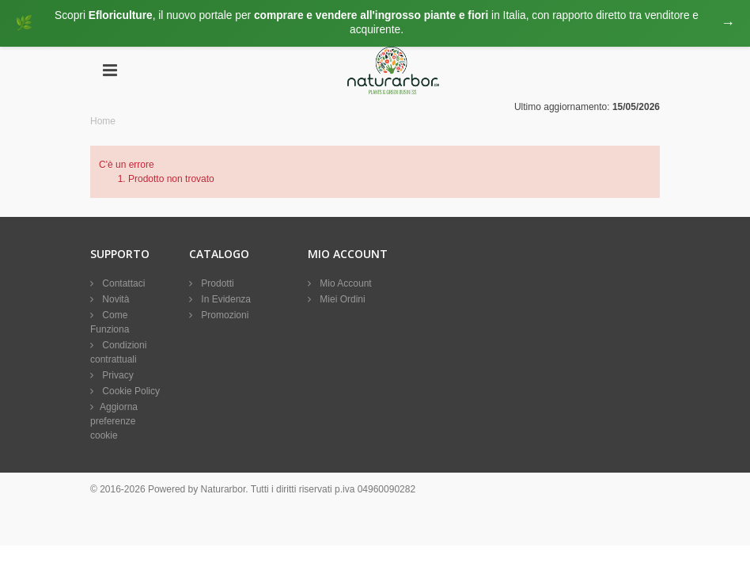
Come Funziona (109, 323)
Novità (114, 300)
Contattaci (122, 284)
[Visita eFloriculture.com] (375, 24)
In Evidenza (225, 300)
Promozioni (223, 315)
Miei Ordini (341, 300)
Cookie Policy (130, 391)
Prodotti (216, 284)
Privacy (117, 376)
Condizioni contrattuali (118, 353)
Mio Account (344, 284)
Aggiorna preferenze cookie (114, 422)
